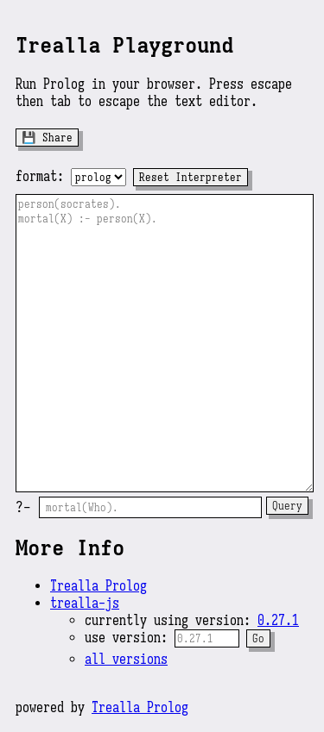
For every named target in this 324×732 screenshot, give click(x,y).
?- (23, 507)
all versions (126, 659)
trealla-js (84, 603)
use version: (130, 638)
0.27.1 (278, 620)
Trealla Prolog (98, 586)
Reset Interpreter (190, 177)
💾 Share (47, 137)
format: (40, 176)
